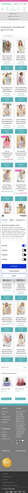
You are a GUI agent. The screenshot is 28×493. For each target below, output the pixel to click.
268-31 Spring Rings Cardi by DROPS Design (21, 121)
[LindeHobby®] (6, 3)
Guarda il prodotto (6, 399)
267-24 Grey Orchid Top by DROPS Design (7, 187)
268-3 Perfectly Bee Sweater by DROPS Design (21, 319)
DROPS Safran (19, 389)
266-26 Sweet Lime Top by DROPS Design (21, 351)
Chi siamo (4, 432)
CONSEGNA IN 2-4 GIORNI (15, 19)
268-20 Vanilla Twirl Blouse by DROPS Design (7, 319)
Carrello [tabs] (24, 8)
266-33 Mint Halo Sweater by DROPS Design (7, 89)
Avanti (25, 367)
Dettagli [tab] (11, 220)
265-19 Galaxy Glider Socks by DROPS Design (7, 351)
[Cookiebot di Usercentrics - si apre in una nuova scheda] (20, 216)
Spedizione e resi (6, 438)
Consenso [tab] (4, 220)
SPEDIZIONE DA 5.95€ (14, 13)
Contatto (5, 479)
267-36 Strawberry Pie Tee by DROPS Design (6, 154)
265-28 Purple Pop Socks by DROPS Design (7, 286)
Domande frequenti (4, 435)
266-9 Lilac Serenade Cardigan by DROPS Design (21, 286)
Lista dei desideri (13, 8)
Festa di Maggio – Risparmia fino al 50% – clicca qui (11, 0)
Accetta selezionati (14, 271)
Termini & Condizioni (8, 482)
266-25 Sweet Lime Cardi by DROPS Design (21, 57)
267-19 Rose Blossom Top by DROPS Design (21, 153)
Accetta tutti (14, 266)
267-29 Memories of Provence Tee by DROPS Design (21, 89)
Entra (18, 8)
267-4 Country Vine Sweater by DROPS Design (7, 121)
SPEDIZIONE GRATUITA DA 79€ (15, 16)
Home (7, 8)
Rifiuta (14, 275)
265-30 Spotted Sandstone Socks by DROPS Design (21, 187)
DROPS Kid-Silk (5, 389)
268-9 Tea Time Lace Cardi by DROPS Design (7, 57)
